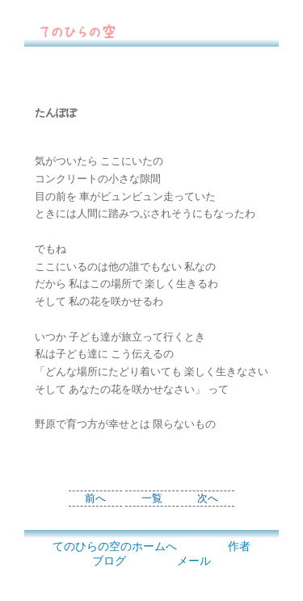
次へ (207, 498)
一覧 (151, 498)
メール (194, 561)
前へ (95, 498)
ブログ (109, 561)
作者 (239, 546)
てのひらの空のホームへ (115, 546)
